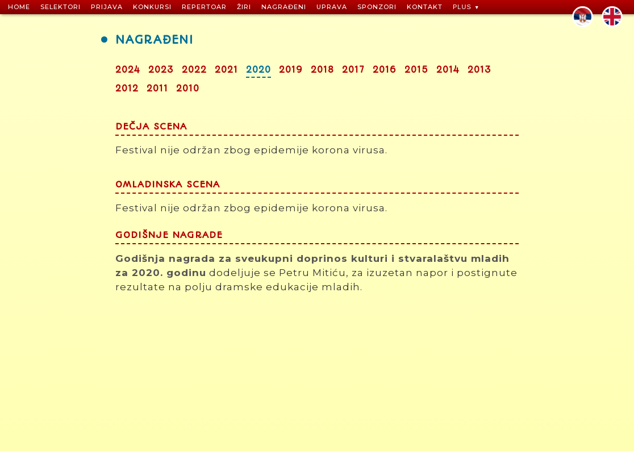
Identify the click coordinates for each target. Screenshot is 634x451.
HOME (19, 7)
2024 (127, 70)
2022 (194, 70)
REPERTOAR (204, 7)
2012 (127, 88)
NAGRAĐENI (283, 7)
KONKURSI (152, 7)
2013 (479, 70)
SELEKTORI (60, 7)
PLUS (462, 6)
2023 (161, 70)
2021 (226, 70)
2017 (353, 70)
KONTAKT (425, 7)
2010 (187, 88)
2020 (258, 70)
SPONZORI (377, 7)
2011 (157, 88)
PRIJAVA (107, 7)
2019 (291, 70)
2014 (448, 70)
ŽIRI (244, 7)
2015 (416, 70)
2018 (322, 70)
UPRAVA (331, 7)
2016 (385, 70)
